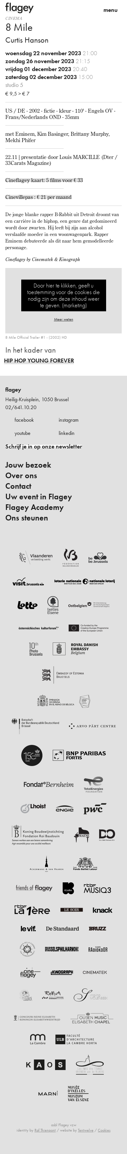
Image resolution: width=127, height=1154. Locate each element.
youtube (23, 433)
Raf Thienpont (45, 1130)
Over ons (21, 475)
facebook (24, 419)
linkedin (67, 433)
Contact (18, 486)
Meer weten (63, 319)
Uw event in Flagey (38, 496)
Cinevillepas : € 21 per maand (38, 197)
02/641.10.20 (20, 407)
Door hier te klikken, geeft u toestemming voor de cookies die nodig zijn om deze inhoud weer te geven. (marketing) (63, 295)
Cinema (14, 18)
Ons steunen (26, 517)
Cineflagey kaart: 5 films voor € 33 (44, 180)
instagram (69, 419)
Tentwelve (86, 1130)
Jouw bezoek (28, 465)
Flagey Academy (34, 507)
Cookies (104, 1130)
